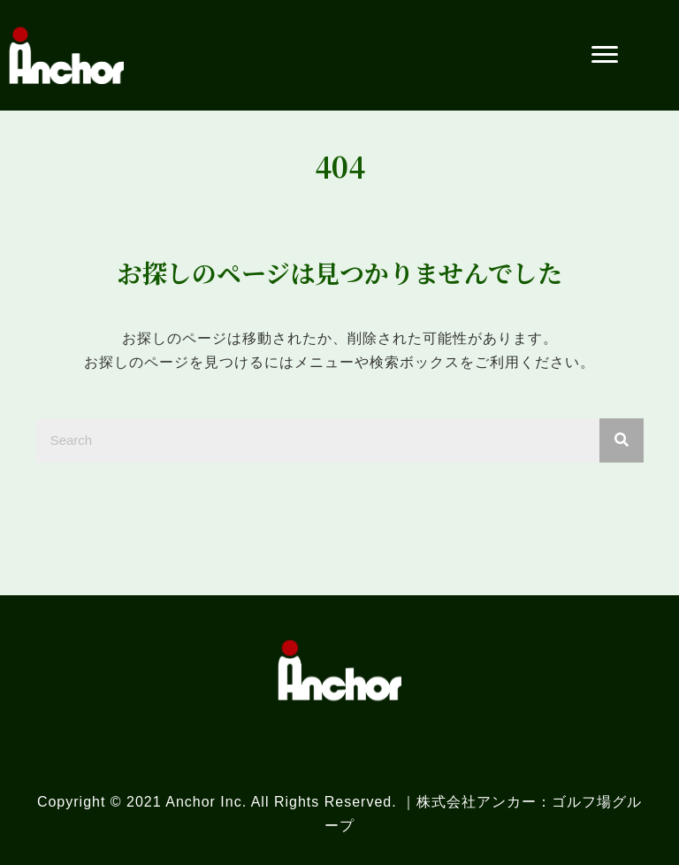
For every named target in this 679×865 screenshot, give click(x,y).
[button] (604, 55)
